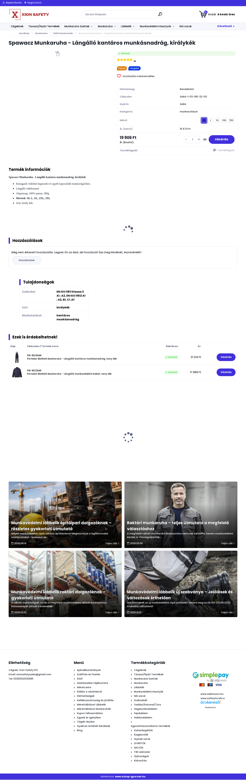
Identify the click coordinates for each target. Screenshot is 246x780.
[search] (160, 15)
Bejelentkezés (14, 2)
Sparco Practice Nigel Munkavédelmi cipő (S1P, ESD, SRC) (206, 445)
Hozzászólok (27, 260)
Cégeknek (17, 26)
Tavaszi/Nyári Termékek (44, 26)
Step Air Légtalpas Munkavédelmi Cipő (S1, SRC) (150, 445)
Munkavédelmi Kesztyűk (155, 26)
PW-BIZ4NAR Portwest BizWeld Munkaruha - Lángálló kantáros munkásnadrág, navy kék (72, 357)
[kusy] (191, 139)
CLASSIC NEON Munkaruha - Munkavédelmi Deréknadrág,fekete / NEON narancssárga (34, 447)
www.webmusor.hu (212, 694)
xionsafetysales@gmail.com (33, 674)
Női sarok (185, 26)
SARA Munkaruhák (63, 33)
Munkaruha (105, 26)
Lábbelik (126, 26)
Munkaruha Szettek (76, 26)
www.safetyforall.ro (213, 698)
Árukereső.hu (210, 708)
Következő (224, 26)
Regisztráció (34, 2)
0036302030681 (23, 679)
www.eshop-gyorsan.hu (130, 777)
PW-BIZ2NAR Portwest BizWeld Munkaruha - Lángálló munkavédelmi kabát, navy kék (69, 372)
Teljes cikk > (112, 543)
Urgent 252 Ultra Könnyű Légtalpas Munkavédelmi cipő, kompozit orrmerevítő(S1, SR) (90, 447)
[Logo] (29, 14)
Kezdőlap (24, 33)
